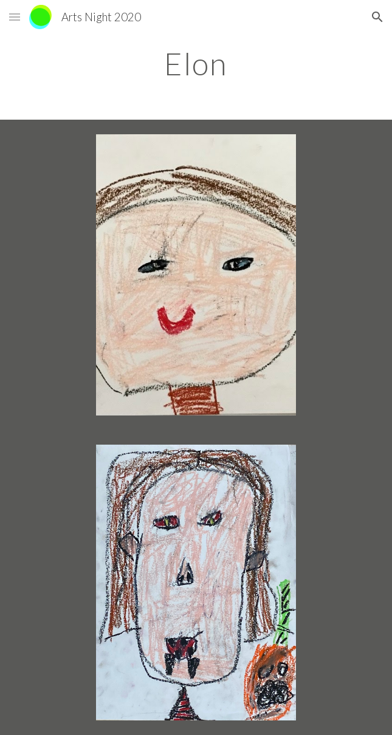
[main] (196, 64)
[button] (14, 16)
